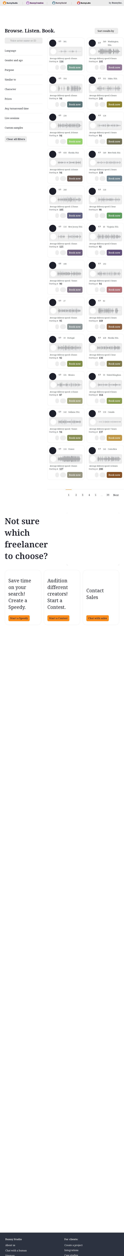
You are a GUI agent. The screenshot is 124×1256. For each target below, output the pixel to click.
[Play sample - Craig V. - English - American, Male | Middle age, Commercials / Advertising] (53, 422)
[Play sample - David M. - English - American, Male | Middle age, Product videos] (93, 125)
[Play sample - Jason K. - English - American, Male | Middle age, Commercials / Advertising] (53, 200)
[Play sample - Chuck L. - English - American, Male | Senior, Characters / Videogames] (93, 311)
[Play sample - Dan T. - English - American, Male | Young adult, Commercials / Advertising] (93, 459)
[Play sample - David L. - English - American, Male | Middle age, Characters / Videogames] (53, 88)
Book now (75, 67)
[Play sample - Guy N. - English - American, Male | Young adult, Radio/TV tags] (93, 88)
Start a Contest (58, 618)
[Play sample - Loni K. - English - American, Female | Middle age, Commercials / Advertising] (93, 51)
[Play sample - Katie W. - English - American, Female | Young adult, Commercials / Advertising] (93, 163)
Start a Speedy (19, 618)
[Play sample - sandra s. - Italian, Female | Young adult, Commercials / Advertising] (53, 274)
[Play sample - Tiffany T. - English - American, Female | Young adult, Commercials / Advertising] (53, 163)
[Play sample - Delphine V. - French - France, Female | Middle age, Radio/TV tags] (53, 459)
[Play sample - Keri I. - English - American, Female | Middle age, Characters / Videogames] (93, 422)
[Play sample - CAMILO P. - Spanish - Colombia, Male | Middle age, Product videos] (93, 237)
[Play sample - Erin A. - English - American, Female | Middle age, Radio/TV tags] (93, 200)
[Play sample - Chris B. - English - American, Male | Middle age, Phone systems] (93, 274)
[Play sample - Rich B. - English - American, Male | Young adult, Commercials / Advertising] (53, 125)
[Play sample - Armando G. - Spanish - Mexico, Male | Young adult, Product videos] (53, 385)
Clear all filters (15, 139)
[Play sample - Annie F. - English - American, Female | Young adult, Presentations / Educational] (53, 237)
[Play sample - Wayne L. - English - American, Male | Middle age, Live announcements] (93, 348)
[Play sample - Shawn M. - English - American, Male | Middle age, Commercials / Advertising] (53, 51)
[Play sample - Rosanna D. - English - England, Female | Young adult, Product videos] (93, 385)
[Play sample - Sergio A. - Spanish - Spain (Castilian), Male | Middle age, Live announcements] (53, 311)
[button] (69, 51)
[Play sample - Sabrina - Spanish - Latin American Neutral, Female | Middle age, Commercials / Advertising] (53, 348)
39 (108, 495)
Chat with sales (97, 618)
